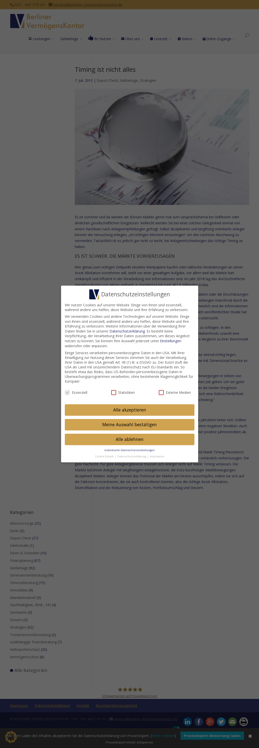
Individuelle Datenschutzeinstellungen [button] (129, 447)
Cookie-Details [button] (104, 453)
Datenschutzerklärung (127, 328)
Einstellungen (170, 337)
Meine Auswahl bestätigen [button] (129, 422)
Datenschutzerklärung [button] (132, 453)
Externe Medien (175, 389)
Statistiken (123, 389)
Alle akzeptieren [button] (129, 407)
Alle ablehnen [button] (130, 436)
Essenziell (76, 389)
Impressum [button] (157, 453)
